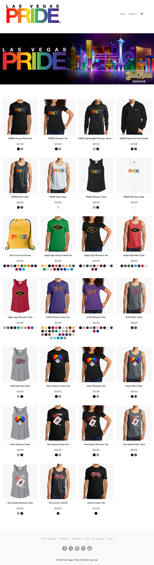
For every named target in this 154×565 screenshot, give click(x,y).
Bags (87, 538)
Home (43, 538)
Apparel (53, 538)
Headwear (64, 538)
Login (122, 13)
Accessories (97, 538)
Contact (110, 538)
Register (133, 13)
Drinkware (77, 538)
